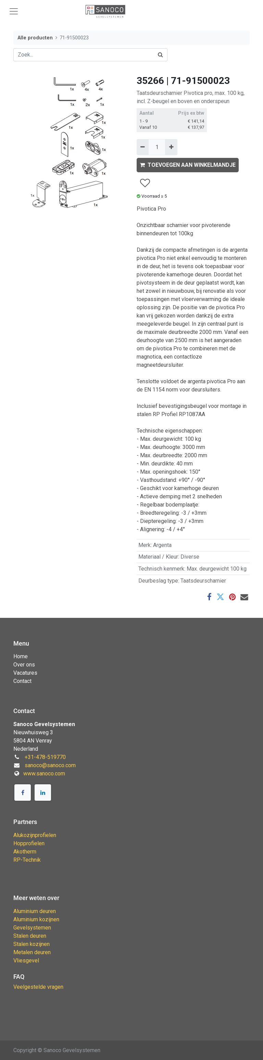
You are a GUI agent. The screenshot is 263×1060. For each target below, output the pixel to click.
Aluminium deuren (34, 911)
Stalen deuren (29, 936)
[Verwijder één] (143, 147)
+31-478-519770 (45, 757)
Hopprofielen (29, 843)
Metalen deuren (32, 952)
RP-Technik (27, 860)
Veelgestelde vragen (38, 987)
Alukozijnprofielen (34, 835)
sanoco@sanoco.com (50, 765)
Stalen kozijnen (31, 944)
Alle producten (35, 38)
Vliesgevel (26, 960)
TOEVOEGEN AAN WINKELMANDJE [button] (188, 165)
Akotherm (24, 851)
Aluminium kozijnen (36, 919)
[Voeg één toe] (171, 147)
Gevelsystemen (32, 927)
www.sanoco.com (44, 773)
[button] (144, 183)
